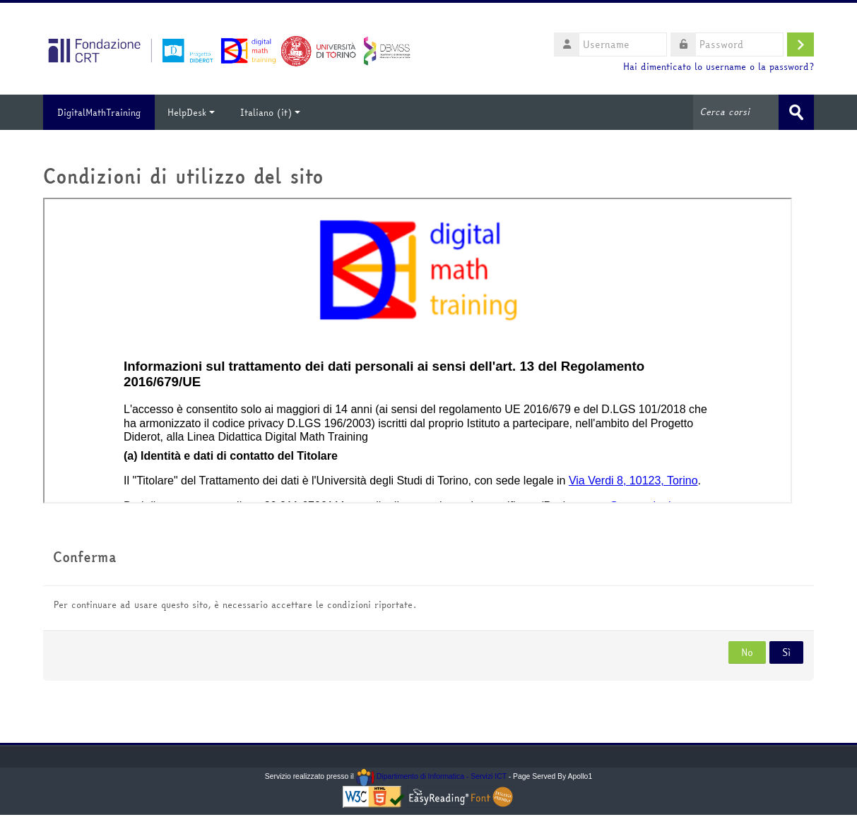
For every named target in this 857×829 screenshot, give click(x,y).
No (747, 652)
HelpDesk (191, 112)
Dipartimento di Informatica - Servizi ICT (431, 776)
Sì (786, 652)
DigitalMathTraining (99, 112)
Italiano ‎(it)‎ (270, 112)
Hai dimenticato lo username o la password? (718, 66)
